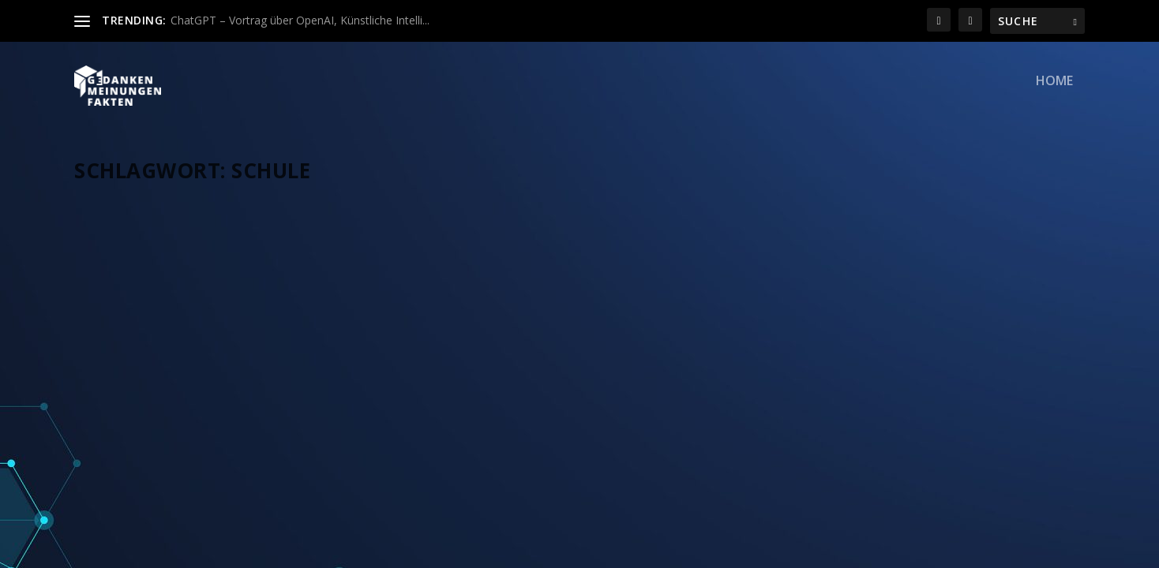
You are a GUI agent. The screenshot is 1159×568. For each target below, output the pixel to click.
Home (1054, 91)
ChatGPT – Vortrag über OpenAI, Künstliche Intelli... (300, 20)
